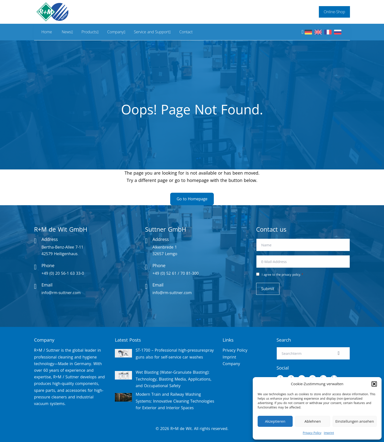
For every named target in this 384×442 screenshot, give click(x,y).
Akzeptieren (275, 421)
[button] (374, 384)
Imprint (329, 433)
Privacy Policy (312, 433)
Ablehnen (312, 421)
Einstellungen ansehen (354, 421)
